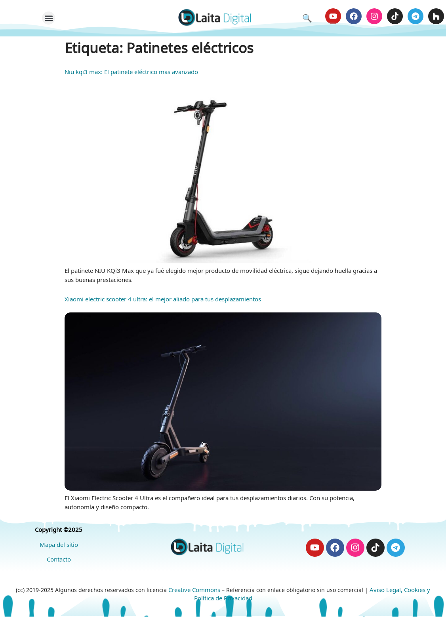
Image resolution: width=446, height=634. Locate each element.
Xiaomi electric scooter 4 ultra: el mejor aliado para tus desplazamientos (163, 301)
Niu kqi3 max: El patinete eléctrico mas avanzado (131, 74)
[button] (48, 19)
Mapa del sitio (59, 546)
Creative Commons (194, 592)
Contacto (59, 561)
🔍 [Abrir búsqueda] (307, 18)
